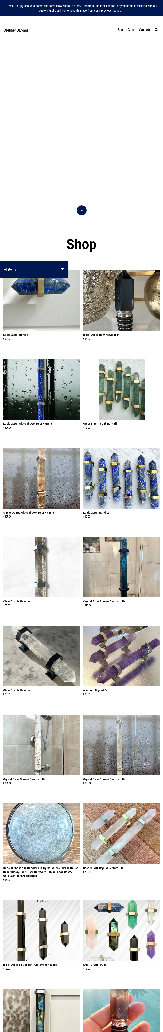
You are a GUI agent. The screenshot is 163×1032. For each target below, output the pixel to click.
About (132, 29)
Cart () (144, 29)
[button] (34, 108)
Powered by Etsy (39, 1026)
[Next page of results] (101, 1015)
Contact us (121, 1026)
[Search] (156, 30)
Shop (121, 29)
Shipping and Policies (143, 1026)
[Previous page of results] (62, 1015)
